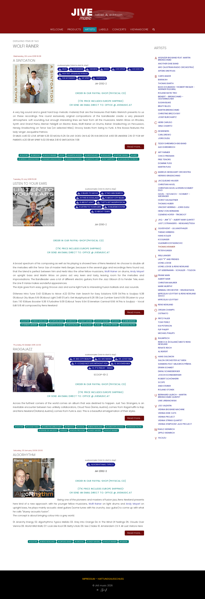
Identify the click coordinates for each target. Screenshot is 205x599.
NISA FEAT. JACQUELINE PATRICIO (75, 73)
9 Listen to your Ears (90, 207)
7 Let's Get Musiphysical (113, 202)
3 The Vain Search (114, 193)
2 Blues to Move (89, 193)
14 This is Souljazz (89, 197)
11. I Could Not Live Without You (91, 363)
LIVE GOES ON (137, 69)
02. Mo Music (105, 359)
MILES (64, 69)
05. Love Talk (125, 359)
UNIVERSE (93, 69)
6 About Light (87, 202)
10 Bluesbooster (116, 207)
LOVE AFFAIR (120, 69)
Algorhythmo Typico (102, 464)
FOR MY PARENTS (68, 78)
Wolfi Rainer (111, 271)
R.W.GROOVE (78, 69)
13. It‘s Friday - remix (102, 368)
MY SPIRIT (86, 78)
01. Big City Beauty (82, 359)
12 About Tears (102, 211)
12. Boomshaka (122, 363)
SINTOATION (101, 78)
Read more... (134, 146)
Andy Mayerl (137, 271)
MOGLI (106, 69)
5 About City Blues (114, 197)
